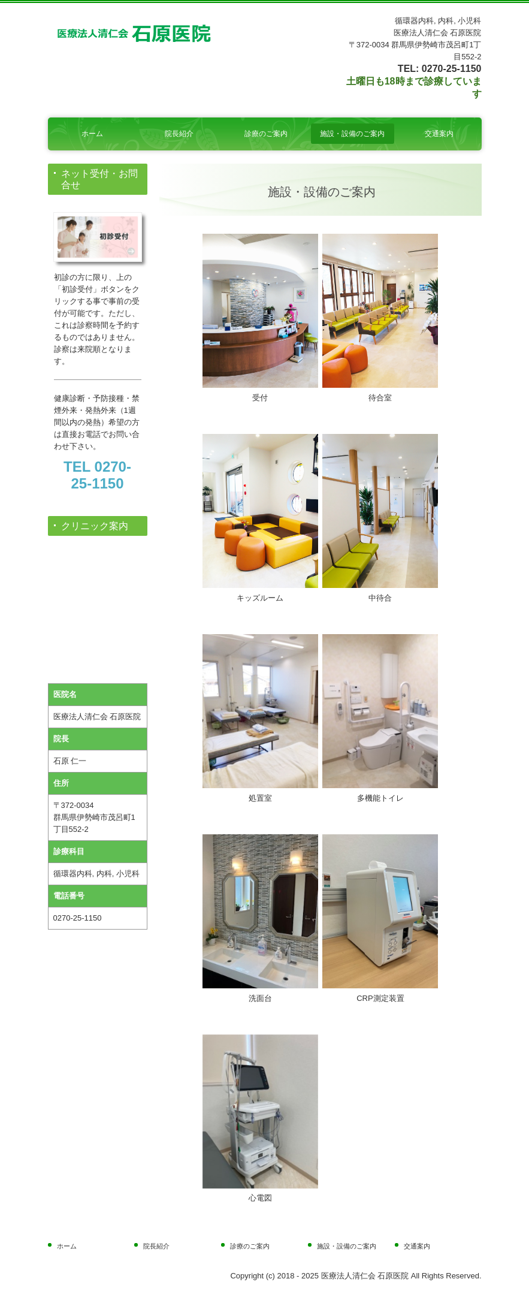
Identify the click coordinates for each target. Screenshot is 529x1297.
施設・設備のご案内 (352, 133)
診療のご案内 (266, 133)
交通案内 (439, 133)
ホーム (92, 133)
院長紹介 (179, 133)
